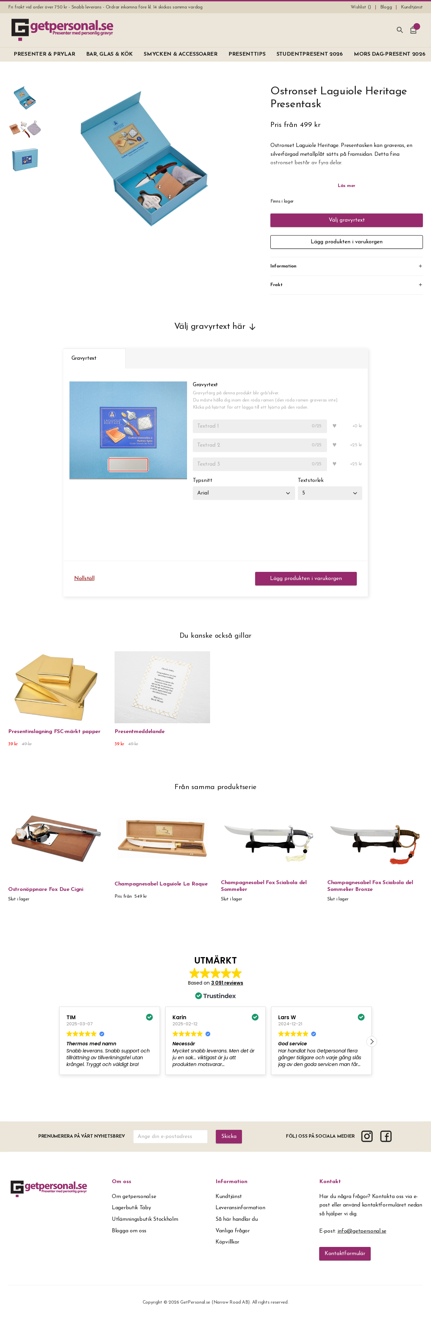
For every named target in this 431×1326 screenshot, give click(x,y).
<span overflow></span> (215, 1021)
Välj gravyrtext (347, 220)
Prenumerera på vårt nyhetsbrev (81, 1137)
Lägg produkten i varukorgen (347, 242)
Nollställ (84, 578)
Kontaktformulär (345, 1254)
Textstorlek (311, 481)
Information (231, 1182)
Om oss (121, 1182)
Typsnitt (202, 481)
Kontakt (330, 1182)
